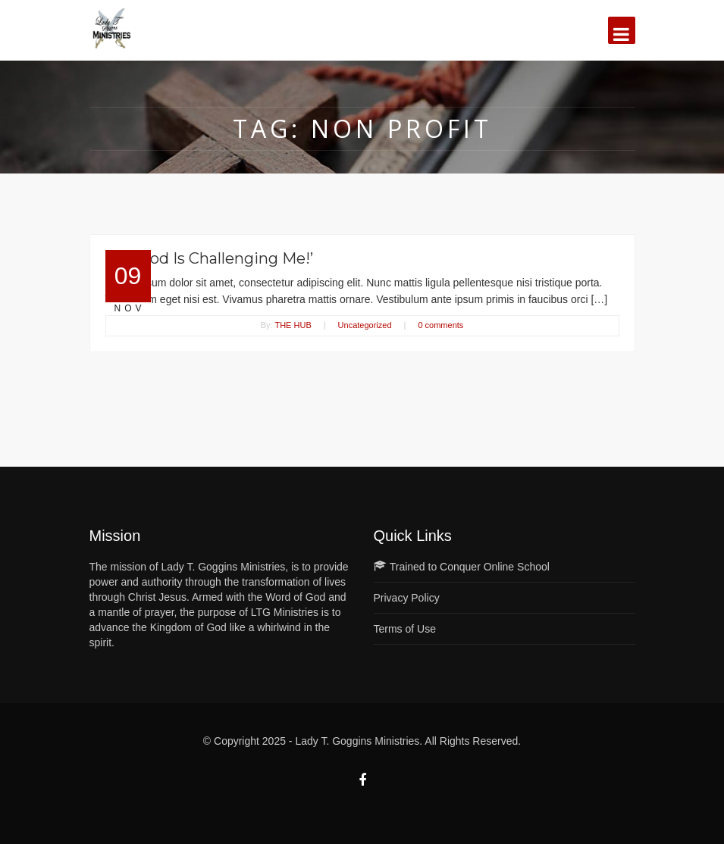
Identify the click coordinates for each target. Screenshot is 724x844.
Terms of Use (405, 629)
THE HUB (292, 325)
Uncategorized (365, 325)
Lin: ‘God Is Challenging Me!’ (209, 258)
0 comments (440, 325)
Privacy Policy (407, 598)
